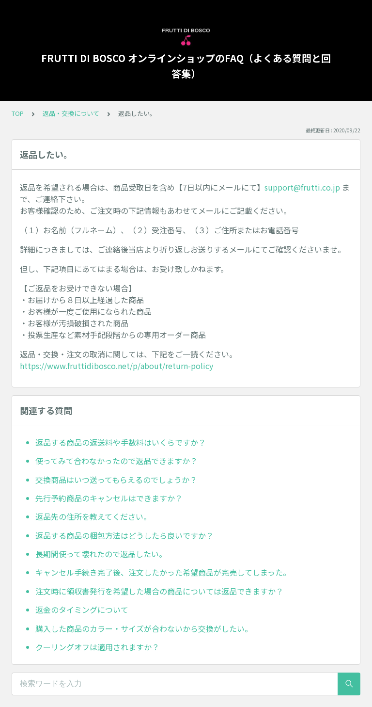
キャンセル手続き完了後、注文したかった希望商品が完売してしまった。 (163, 572)
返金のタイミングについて (81, 609)
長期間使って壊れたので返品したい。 (101, 554)
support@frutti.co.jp (302, 187)
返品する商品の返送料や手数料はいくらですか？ (120, 442)
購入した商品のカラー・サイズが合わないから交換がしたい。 (143, 628)
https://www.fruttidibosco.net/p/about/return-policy (116, 365)
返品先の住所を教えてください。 (93, 516)
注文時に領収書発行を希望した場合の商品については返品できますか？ (159, 591)
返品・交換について (71, 113)
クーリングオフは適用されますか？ (97, 647)
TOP (18, 113)
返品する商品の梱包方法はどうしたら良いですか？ (124, 535)
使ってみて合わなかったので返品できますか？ (116, 460)
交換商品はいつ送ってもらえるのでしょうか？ (116, 479)
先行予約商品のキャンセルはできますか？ (109, 498)
